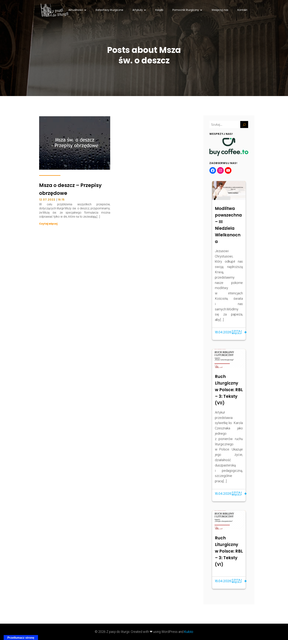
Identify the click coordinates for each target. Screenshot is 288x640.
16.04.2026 (223, 493)
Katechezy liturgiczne (109, 10)
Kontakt (242, 10)
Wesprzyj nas (220, 10)
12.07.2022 (47, 199)
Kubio (188, 631)
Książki (159, 10)
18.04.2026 (223, 332)
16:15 (61, 199)
